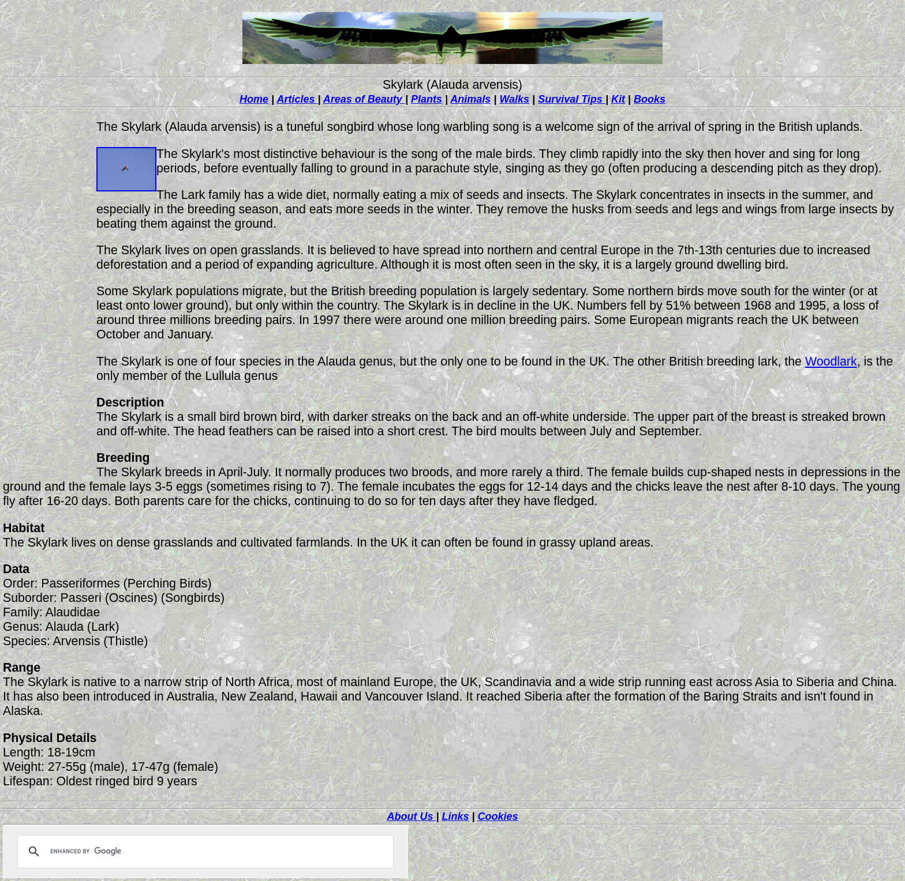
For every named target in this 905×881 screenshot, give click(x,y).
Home (254, 99)
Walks (514, 99)
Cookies (498, 816)
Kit (618, 99)
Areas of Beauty (364, 99)
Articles (296, 99)
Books (649, 99)
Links (455, 816)
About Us (411, 816)
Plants (426, 99)
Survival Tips (571, 99)
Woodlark (831, 361)
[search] (203, 852)
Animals (470, 99)
